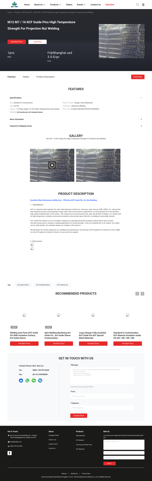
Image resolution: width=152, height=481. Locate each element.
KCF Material (80, 440)
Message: (74, 365)
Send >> (109, 463)
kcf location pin (62, 285)
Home (10, 12)
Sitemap (64, 473)
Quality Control (53, 444)
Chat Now (38, 42)
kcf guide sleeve (23, 285)
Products (17, 12)
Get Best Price (16, 42)
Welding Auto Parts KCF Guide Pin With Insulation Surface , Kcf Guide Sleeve (24, 335)
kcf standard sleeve (43, 285)
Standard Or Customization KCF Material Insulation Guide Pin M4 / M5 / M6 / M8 (127, 335)
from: (73, 391)
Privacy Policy (86, 473)
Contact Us (52, 448)
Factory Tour (52, 440)
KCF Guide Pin (27, 12)
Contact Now (78, 416)
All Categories (80, 449)
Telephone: (75, 403)
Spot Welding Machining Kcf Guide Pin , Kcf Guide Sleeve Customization (58, 335)
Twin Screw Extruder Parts (84, 445)
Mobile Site (74, 473)
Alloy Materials (80, 435)
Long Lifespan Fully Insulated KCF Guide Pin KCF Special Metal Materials (92, 335)
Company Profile (54, 435)
